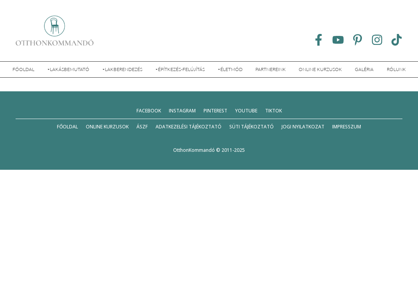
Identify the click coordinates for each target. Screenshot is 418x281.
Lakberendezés (122, 69)
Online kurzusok (320, 69)
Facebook (148, 110)
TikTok (273, 110)
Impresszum (346, 126)
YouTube (246, 110)
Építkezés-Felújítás (180, 69)
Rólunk (396, 69)
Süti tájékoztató (251, 126)
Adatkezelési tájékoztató (188, 126)
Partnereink (270, 69)
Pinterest (215, 110)
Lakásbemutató (68, 69)
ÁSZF (142, 126)
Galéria (364, 69)
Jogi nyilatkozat (303, 126)
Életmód (230, 69)
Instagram (182, 110)
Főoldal (23, 69)
